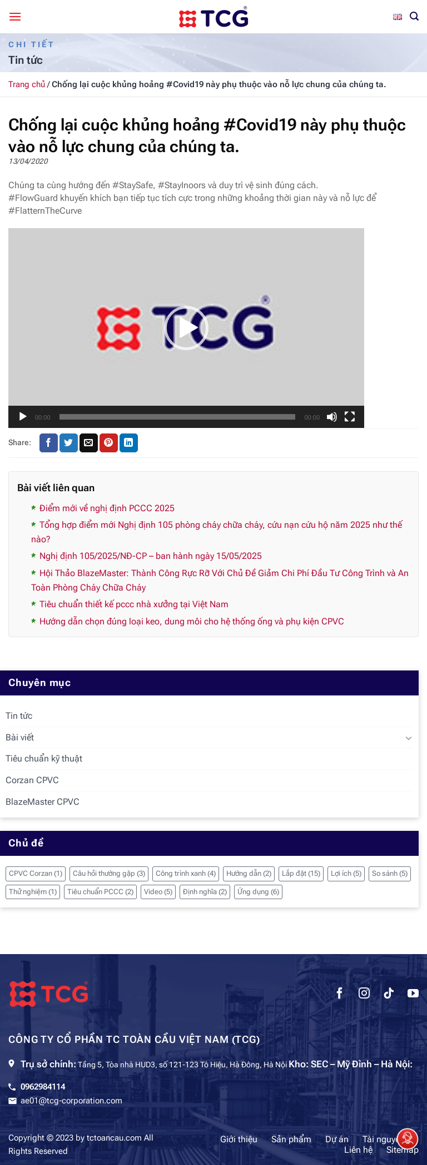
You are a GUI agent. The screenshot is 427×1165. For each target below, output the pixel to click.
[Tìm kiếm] (414, 16)
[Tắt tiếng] (331, 416)
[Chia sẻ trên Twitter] (68, 442)
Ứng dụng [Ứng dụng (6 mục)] (258, 891)
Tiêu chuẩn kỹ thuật (44, 758)
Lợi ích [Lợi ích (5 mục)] (346, 873)
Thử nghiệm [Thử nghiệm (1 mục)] (33, 891)
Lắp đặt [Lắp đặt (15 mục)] (301, 873)
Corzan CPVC (32, 780)
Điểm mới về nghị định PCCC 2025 (107, 508)
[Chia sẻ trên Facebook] (48, 442)
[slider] (177, 417)
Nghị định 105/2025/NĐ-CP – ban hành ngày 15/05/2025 (150, 556)
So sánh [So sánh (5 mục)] (390, 873)
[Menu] (15, 16)
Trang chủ (26, 84)
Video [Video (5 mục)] (158, 891)
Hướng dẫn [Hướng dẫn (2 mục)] (248, 873)
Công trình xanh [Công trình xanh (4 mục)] (186, 873)
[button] (186, 328)
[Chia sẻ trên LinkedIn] (129, 442)
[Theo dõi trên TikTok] (388, 995)
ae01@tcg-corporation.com (71, 1101)
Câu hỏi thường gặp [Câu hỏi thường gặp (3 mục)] (109, 873)
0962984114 (43, 1087)
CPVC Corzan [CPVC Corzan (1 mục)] (35, 873)
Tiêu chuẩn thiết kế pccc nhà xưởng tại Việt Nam (134, 604)
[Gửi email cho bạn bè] (89, 442)
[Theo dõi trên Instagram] (364, 995)
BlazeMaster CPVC (43, 801)
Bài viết (20, 737)
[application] (186, 328)
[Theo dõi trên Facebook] (339, 995)
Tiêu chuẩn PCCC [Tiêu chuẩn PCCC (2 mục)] (100, 891)
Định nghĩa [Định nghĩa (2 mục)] (205, 891)
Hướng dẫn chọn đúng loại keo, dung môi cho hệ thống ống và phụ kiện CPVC (191, 621)
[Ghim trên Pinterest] (109, 442)
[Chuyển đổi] (408, 737)
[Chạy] (22, 416)
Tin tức (19, 715)
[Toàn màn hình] (349, 416)
